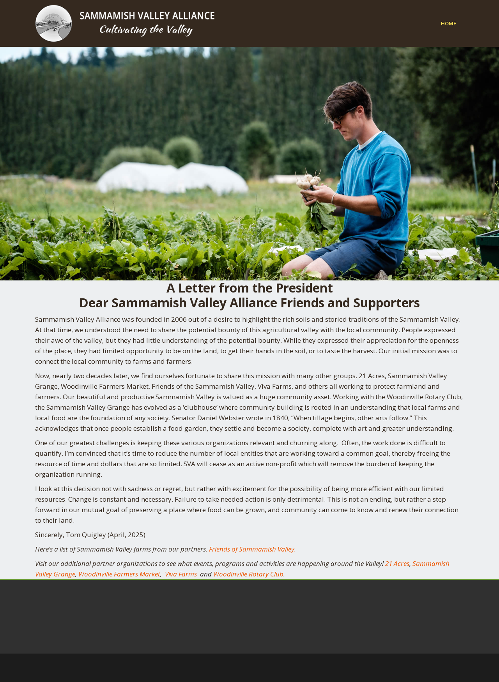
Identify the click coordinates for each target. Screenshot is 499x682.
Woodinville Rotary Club (248, 573)
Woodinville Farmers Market (119, 573)
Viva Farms (181, 573)
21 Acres (397, 563)
